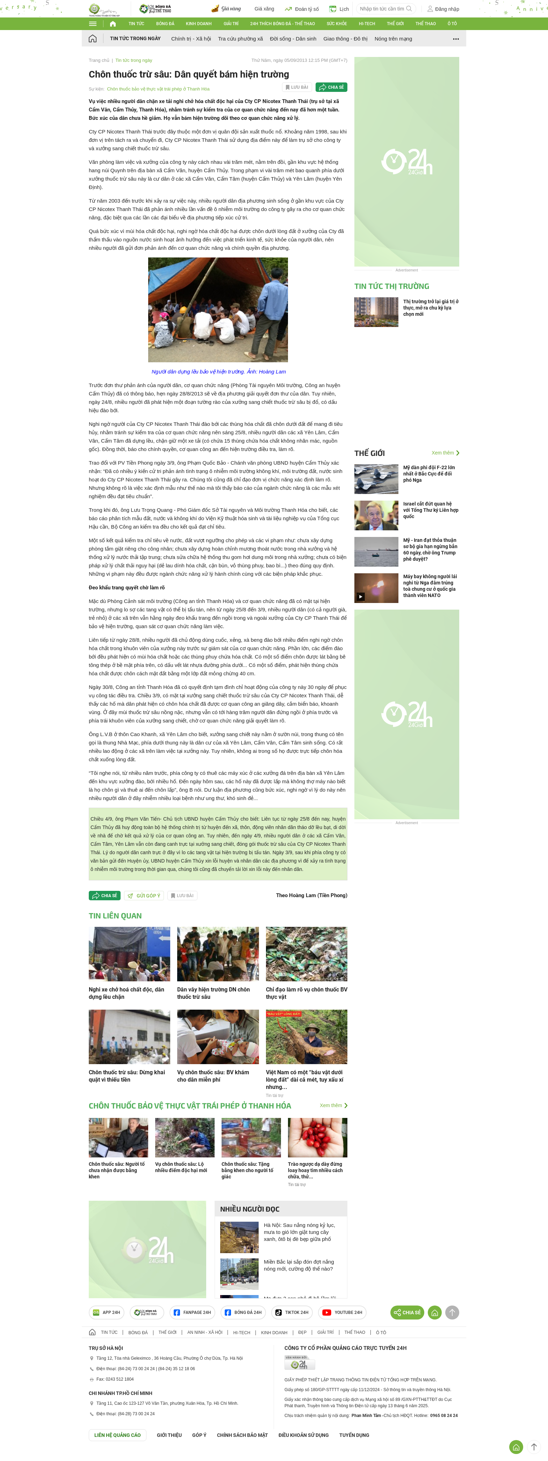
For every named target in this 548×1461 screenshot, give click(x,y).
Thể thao (426, 23)
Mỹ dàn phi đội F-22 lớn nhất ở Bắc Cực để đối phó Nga (429, 474)
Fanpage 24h (192, 1312)
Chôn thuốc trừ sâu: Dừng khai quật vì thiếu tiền (127, 1076)
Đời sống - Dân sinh (293, 39)
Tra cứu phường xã (240, 39)
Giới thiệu (169, 1435)
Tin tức (136, 23)
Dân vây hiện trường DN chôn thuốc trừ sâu (213, 993)
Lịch (339, 8)
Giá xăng (264, 9)
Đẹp (302, 1332)
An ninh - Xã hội (204, 1332)
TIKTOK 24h (292, 1312)
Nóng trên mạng (393, 39)
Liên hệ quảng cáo (117, 1435)
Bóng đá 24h (243, 1312)
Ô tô (452, 23)
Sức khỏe (337, 23)
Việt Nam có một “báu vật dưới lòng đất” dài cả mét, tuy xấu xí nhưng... (304, 1079)
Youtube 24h (342, 1312)
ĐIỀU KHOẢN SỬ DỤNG (304, 1435)
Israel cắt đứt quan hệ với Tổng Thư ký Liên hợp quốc (431, 510)
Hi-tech (367, 23)
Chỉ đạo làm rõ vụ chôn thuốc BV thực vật (306, 993)
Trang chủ (99, 60)
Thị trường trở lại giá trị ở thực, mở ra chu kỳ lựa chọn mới (431, 308)
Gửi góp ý (144, 896)
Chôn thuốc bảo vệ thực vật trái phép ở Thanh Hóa (158, 89)
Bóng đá (165, 23)
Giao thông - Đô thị (345, 39)
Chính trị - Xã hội (191, 39)
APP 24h (106, 1312)
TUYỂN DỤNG (354, 1435)
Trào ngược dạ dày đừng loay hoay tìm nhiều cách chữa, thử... (315, 1170)
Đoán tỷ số (302, 8)
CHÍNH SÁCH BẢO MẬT (242, 1435)
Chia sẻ (336, 87)
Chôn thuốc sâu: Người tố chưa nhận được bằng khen (117, 1170)
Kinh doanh (199, 23)
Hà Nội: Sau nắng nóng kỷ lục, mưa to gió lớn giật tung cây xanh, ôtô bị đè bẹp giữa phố (299, 1232)
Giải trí (231, 23)
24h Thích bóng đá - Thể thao (282, 23)
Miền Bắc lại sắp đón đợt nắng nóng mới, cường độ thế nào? (299, 1265)
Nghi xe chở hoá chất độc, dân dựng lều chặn (126, 993)
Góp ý (199, 1435)
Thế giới (395, 23)
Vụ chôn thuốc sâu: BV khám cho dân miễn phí (213, 1076)
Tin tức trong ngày (135, 38)
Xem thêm (331, 1105)
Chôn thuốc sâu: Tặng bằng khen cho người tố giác (247, 1170)
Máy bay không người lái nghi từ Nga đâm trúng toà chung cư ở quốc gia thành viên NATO (430, 586)
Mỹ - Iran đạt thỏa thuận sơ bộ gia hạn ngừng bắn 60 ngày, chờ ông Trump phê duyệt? (430, 549)
